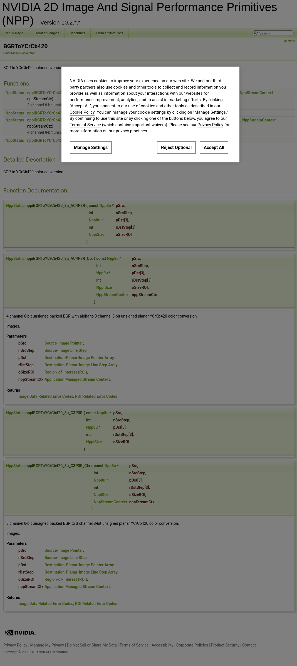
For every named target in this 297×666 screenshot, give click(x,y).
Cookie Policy (82, 112)
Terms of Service (85, 124)
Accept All (214, 147)
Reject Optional (176, 147)
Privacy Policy (210, 124)
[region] (150, 114)
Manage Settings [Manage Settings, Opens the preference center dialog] (91, 147)
